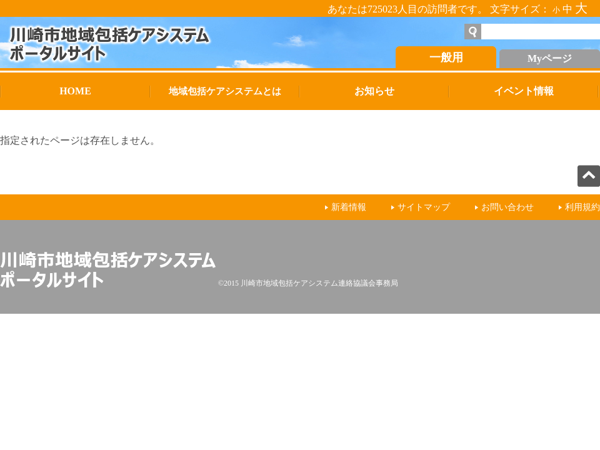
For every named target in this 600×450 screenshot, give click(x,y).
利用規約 (582, 207)
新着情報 (348, 207)
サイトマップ (424, 207)
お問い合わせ (507, 207)
